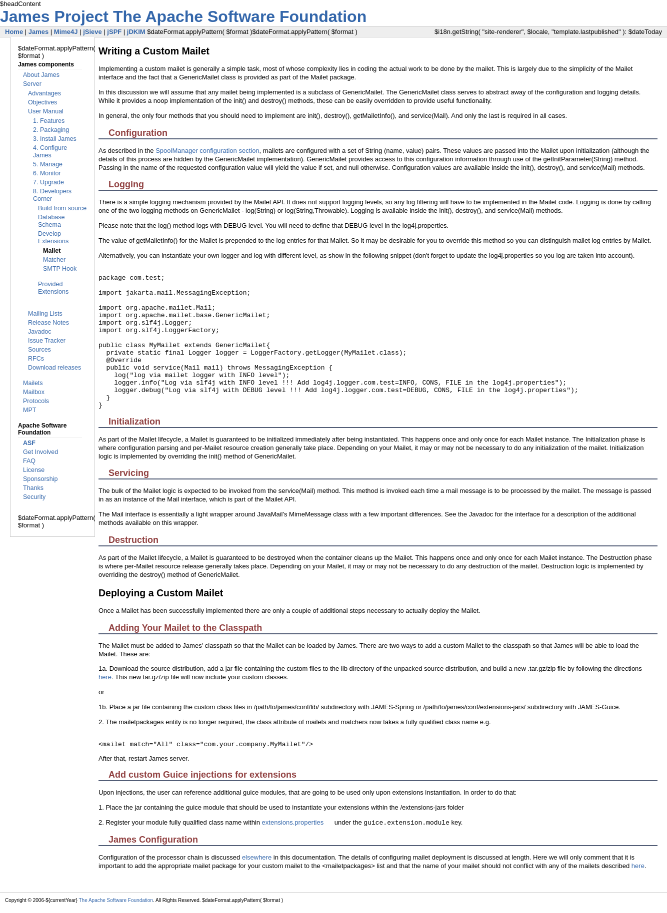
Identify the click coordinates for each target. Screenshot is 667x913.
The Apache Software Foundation (239, 16)
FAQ (29, 460)
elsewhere (257, 857)
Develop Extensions (53, 237)
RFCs (36, 358)
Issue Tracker (47, 340)
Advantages (44, 93)
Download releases (54, 367)
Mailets (33, 383)
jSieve (92, 31)
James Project (56, 16)
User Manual (46, 111)
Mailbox (33, 392)
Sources (39, 349)
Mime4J (66, 31)
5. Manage (47, 164)
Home (14, 31)
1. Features (48, 120)
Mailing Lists (45, 313)
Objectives (42, 102)
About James (41, 74)
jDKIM (136, 31)
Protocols (36, 401)
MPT (29, 410)
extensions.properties (293, 822)
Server (32, 83)
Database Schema (51, 221)
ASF (29, 443)
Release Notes (48, 322)
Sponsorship (40, 478)
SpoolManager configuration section (207, 150)
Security (34, 496)
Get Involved (40, 452)
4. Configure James (50, 151)
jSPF (114, 31)
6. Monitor (47, 173)
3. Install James (54, 138)
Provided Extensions (53, 288)
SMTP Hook (59, 268)
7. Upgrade (48, 182)
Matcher (54, 259)
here (105, 677)
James (38, 31)
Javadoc (40, 331)
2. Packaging (51, 129)
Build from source (62, 208)
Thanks (33, 487)
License (33, 469)
